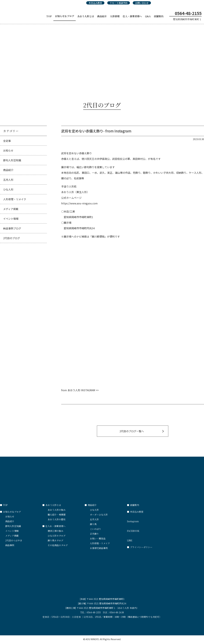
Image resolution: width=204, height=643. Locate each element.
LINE (148, 539)
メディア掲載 (10, 209)
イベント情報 (10, 219)
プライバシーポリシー (139, 547)
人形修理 (115, 16)
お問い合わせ (142, 2)
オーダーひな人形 (99, 514)
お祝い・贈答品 (98, 538)
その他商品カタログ (58, 545)
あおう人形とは (85, 16)
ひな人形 (8, 189)
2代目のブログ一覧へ (132, 431)
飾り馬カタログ (55, 540)
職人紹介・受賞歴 (57, 514)
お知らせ (8, 150)
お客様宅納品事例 (99, 548)
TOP (49, 16)
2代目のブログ (11, 238)
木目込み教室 (95, 2)
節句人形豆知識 (12, 160)
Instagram (148, 520)
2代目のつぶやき (13, 540)
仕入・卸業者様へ (132, 16)
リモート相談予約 (118, 2)
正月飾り (94, 533)
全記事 (7, 141)
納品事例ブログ (12, 228)
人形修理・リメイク (14, 199)
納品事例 (9, 545)
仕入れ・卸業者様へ (54, 526)
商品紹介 (102, 16)
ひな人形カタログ (57, 535)
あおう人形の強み (57, 509)
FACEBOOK (148, 529)
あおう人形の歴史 (57, 519)
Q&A (148, 16)
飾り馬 (93, 524)
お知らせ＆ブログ (64, 16)
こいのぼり (95, 528)
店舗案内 (158, 16)
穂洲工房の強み (55, 530)
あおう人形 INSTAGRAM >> (83, 390)
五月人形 (8, 180)
